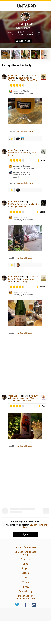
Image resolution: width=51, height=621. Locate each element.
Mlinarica (35, 204)
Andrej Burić (13, 75)
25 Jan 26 (11, 132)
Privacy (25, 587)
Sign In (25, 534)
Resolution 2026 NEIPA (18, 153)
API (25, 577)
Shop (25, 564)
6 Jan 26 (11, 258)
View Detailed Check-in (25, 132)
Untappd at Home (18, 206)
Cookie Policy (25, 591)
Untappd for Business (25, 547)
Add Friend (24, 41)
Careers (25, 573)
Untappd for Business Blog (25, 553)
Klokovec (27, 400)
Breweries (25, 559)
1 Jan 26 (11, 446)
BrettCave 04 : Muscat (17, 204)
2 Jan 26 (11, 333)
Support (25, 568)
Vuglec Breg (21, 281)
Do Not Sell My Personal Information (25, 597)
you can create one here (35, 526)
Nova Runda (23, 78)
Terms (25, 582)
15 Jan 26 (11, 183)
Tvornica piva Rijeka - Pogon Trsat (23, 80)
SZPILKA (34, 396)
